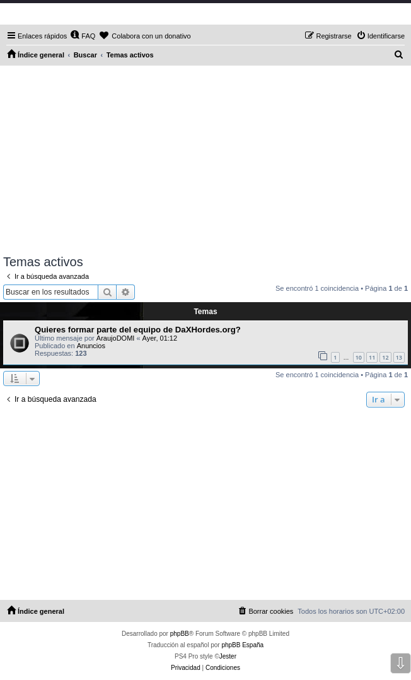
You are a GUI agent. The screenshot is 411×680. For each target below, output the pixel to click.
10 (359, 357)
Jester (227, 656)
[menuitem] (82, 36)
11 (372, 357)
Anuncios (91, 345)
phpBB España (242, 645)
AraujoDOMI (115, 338)
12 (385, 357)
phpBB (179, 633)
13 (399, 357)
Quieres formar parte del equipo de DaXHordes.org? (138, 329)
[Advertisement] (205, 160)
